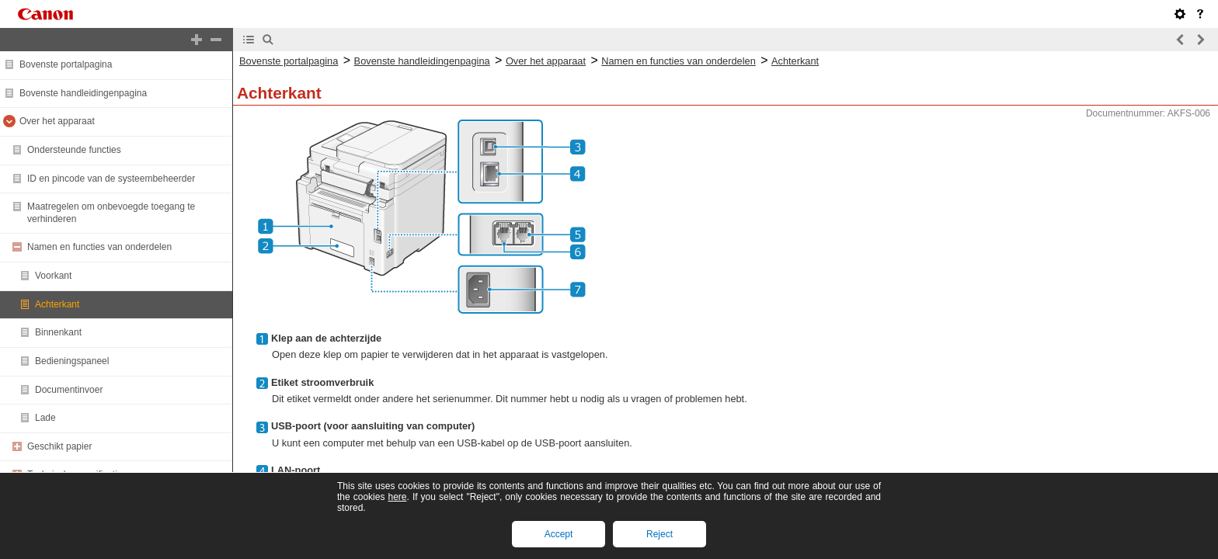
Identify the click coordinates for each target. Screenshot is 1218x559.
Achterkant (57, 304)
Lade (45, 417)
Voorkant (53, 275)
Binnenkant (58, 332)
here (397, 496)
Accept (559, 534)
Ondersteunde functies (74, 149)
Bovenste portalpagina (65, 64)
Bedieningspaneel (72, 361)
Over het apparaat (57, 121)
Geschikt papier (59, 446)
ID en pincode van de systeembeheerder (111, 178)
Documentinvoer (69, 389)
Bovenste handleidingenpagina (83, 93)
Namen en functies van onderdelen (99, 246)
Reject (659, 534)
